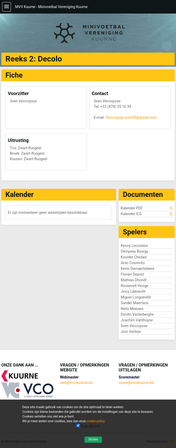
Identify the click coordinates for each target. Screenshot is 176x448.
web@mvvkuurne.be (76, 383)
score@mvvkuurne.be (136, 383)
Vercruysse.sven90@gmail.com (131, 117)
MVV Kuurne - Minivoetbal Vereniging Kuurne (51, 7)
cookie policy (96, 421)
